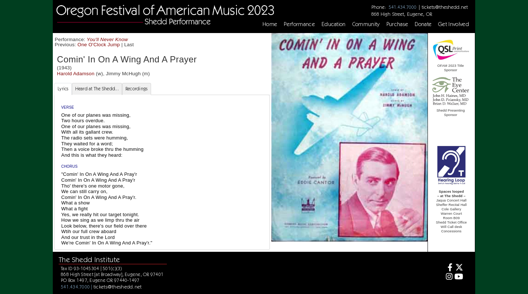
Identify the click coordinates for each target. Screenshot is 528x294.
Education (334, 24)
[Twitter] (458, 268)
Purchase (397, 24)
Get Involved (453, 24)
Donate (423, 24)
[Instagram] (448, 277)
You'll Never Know (107, 39)
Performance (299, 24)
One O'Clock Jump (98, 44)
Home (270, 24)
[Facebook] (448, 268)
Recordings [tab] (136, 88)
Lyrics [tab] (63, 88)
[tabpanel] (162, 172)
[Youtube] (458, 277)
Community (366, 24)
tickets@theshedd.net (445, 7)
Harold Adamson (75, 73)
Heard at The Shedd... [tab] (97, 88)
